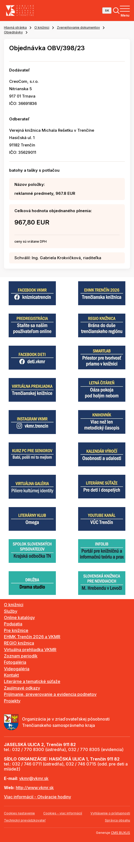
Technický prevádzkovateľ (25, 820)
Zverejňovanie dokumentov (78, 27)
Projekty (12, 700)
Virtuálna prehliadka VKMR (30, 649)
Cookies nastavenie (19, 813)
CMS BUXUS (120, 833)
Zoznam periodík (20, 656)
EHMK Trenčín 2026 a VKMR (32, 636)
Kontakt (11, 675)
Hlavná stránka (15, 27)
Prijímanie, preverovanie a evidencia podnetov (50, 694)
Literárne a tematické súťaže (32, 681)
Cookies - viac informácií (62, 813)
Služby (10, 611)
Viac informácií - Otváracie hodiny (37, 796)
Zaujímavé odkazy (22, 688)
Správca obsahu (117, 820)
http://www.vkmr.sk (35, 787)
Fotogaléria (15, 662)
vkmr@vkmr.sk (34, 778)
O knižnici (41, 27)
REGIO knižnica (19, 643)
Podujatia (13, 623)
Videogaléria (16, 668)
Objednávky (13, 32)
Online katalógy (19, 617)
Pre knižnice (16, 630)
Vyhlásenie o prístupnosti (110, 813)
